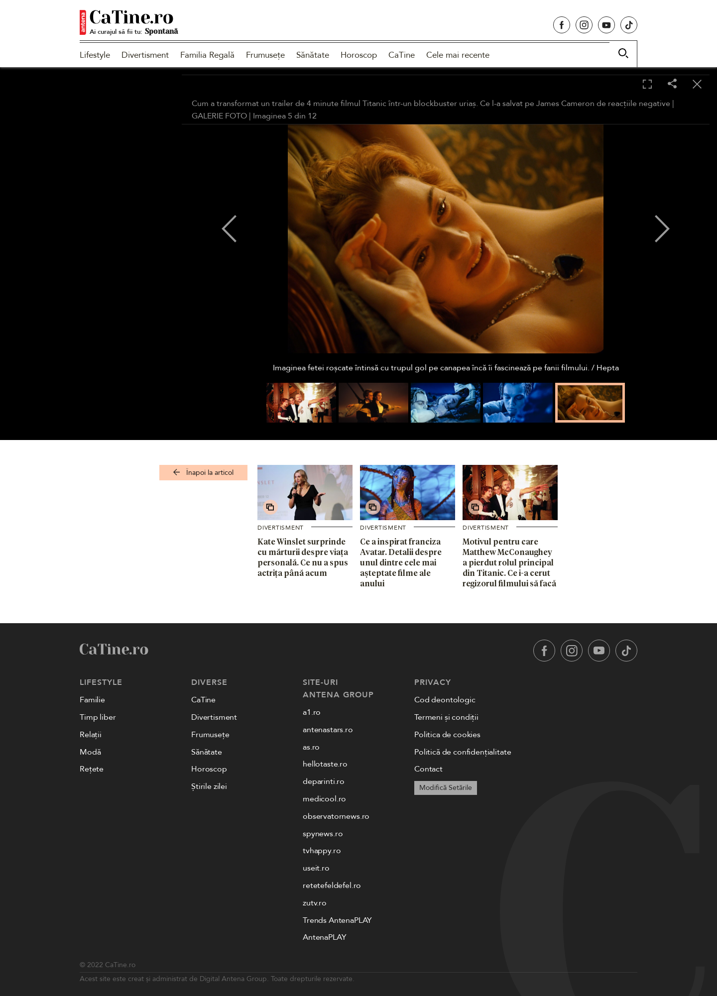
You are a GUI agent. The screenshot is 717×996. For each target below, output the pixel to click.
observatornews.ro (336, 816)
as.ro (311, 747)
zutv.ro (315, 902)
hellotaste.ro (325, 764)
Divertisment (145, 55)
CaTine (401, 55)
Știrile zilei (209, 786)
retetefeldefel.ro (332, 885)
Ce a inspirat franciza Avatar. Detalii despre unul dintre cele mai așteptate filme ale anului (401, 562)
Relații (91, 734)
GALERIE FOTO (219, 116)
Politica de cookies (447, 734)
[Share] (672, 84)
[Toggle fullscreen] (647, 84)
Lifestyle (95, 55)
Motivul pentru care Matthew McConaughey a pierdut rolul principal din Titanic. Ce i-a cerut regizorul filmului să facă (509, 562)
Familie (92, 699)
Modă (90, 752)
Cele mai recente (457, 55)
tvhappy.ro (322, 850)
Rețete (92, 769)
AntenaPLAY (324, 937)
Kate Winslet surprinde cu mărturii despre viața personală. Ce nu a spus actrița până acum (302, 557)
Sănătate (312, 55)
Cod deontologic (445, 699)
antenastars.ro (328, 729)
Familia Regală (207, 55)
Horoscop (359, 55)
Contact (428, 769)
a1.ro (312, 712)
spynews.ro (323, 833)
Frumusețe (265, 55)
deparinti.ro (324, 781)
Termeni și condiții (446, 717)
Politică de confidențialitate (462, 752)
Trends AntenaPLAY (337, 920)
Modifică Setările (445, 787)
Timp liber (98, 717)
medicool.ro (324, 798)
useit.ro (316, 868)
